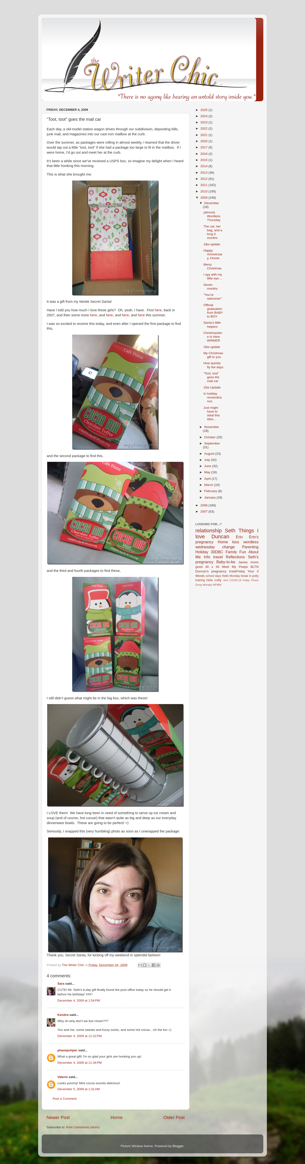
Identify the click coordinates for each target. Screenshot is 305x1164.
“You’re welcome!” (212, 296)
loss (235, 542)
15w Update (212, 387)
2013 (204, 172)
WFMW (217, 584)
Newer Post (58, 1117)
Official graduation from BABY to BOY (213, 310)
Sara (60, 983)
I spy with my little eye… (212, 276)
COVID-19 (235, 580)
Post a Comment (65, 1098)
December (211, 203)
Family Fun (236, 552)
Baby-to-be (225, 562)
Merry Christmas (212, 266)
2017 (204, 147)
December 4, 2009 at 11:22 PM (79, 1036)
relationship (208, 531)
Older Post (174, 1117)
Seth (230, 531)
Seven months (210, 286)
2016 (204, 154)
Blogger (178, 1146)
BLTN (254, 567)
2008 (204, 505)
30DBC (217, 552)
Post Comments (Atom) (83, 1127)
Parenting (250, 547)
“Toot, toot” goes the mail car (211, 377)
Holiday (201, 552)
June (208, 466)
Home (116, 1117)
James (243, 562)
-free (225, 580)
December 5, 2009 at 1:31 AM (78, 1089)
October (210, 437)
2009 (204, 197)
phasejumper (67, 1050)
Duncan (220, 536)
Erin (239, 537)
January (210, 497)
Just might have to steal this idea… (211, 413)
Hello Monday (231, 576)
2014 (204, 166)
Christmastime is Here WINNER (212, 336)
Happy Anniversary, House (213, 254)
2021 (204, 135)
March (209, 485)
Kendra (63, 1015)
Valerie (62, 1077)
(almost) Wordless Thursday (211, 216)
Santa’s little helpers (212, 324)
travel (218, 557)
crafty (217, 580)
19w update (211, 244)
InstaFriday (237, 571)
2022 (204, 128)
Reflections (235, 557)
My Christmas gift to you (213, 355)
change (228, 547)
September (212, 443)
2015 (204, 160)
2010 (204, 191)
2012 (204, 179)
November (211, 427)
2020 (204, 141)
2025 (204, 110)
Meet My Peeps (235, 567)
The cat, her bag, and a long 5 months (212, 232)
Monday (207, 584)
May (207, 472)
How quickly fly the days (213, 365)
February (211, 491)
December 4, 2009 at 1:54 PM (78, 1000)
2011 (204, 185)
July (207, 460)
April (208, 478)
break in (246, 576)
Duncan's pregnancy (210, 571)
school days (213, 576)
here (158, 310)
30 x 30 (212, 567)
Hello (209, 580)
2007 (204, 511)
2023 (204, 122)
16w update (211, 347)
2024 (204, 116)
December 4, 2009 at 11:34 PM (79, 1062)
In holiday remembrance (212, 397)
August (209, 453)
